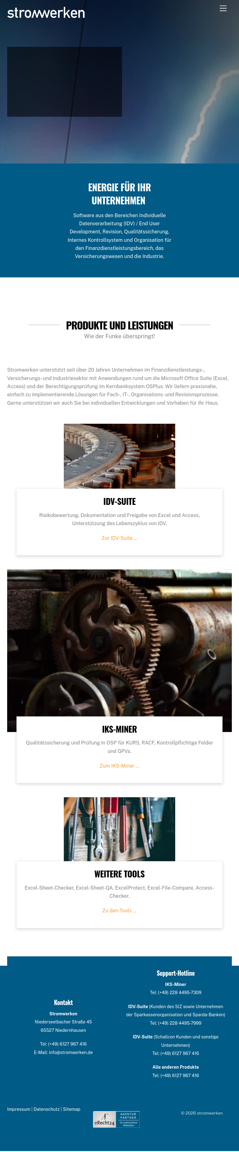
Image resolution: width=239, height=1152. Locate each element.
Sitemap (71, 1110)
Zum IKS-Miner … (119, 767)
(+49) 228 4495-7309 (179, 993)
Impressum (18, 1110)
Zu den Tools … (119, 912)
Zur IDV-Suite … (119, 539)
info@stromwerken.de (71, 1053)
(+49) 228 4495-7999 (180, 1023)
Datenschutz (47, 1110)
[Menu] (223, 8)
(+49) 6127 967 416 (67, 1044)
